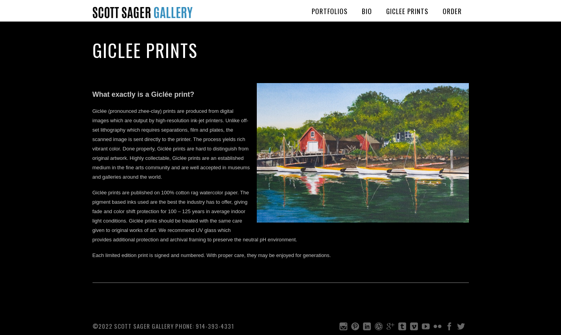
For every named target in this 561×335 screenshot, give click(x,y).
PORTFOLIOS (330, 11)
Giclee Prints (407, 11)
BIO (367, 11)
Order (452, 11)
